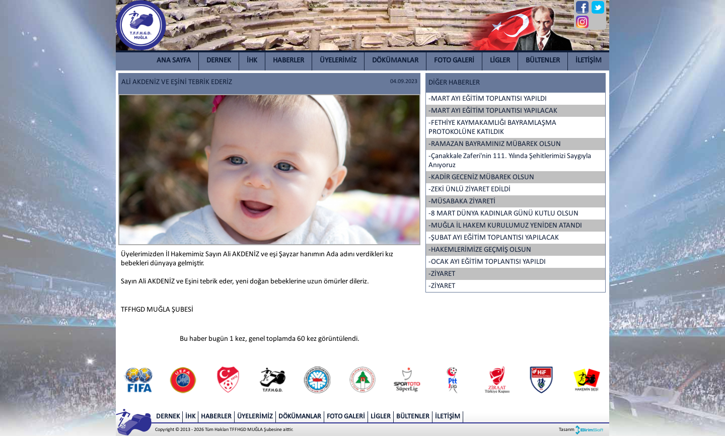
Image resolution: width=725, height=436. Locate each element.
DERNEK (218, 60)
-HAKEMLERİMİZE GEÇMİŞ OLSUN (479, 250)
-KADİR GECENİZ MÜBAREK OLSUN (481, 177)
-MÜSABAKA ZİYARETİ (461, 201)
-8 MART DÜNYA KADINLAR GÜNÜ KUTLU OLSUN (503, 213)
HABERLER (288, 60)
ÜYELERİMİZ (338, 60)
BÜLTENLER (543, 60)
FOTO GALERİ (454, 60)
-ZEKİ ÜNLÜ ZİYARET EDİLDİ (469, 189)
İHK (252, 60)
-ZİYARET (441, 274)
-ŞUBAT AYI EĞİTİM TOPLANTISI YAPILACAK (493, 238)
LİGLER (500, 60)
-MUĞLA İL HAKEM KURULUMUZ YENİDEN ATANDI (505, 226)
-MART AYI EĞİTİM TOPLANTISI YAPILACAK (492, 111)
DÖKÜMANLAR (395, 60)
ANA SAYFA (174, 60)
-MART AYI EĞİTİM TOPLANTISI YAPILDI (487, 99)
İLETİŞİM (588, 60)
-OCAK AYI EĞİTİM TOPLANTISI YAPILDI (487, 262)
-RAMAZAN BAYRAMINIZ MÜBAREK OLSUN (494, 144)
